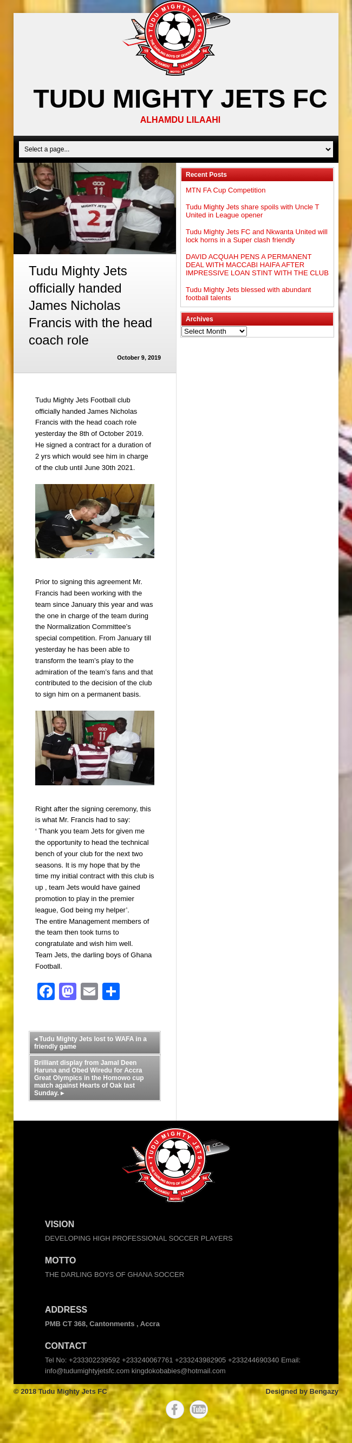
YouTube (198, 1409)
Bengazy (324, 1391)
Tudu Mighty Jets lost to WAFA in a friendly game (90, 1042)
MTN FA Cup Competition (225, 190)
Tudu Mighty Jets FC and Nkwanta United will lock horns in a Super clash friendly (257, 236)
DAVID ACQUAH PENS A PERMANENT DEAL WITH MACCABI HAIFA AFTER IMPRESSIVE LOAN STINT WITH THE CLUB (257, 265)
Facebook (175, 1409)
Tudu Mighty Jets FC (180, 98)
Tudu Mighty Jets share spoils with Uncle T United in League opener (252, 211)
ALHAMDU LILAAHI (180, 119)
